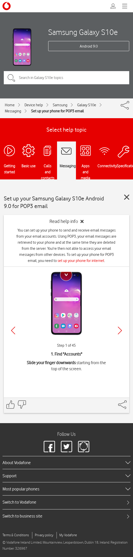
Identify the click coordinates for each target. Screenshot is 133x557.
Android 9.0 (89, 46)
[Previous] (13, 330)
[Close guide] (126, 197)
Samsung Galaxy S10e (83, 32)
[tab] (66, 502)
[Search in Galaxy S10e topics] (66, 77)
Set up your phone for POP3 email (57, 111)
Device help (33, 105)
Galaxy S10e (86, 105)
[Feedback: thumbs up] (10, 404)
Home (10, 105)
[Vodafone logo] (7, 6)
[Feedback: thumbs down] (21, 404)
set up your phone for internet (81, 260)
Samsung (60, 105)
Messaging (13, 111)
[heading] (66, 462)
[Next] (120, 330)
